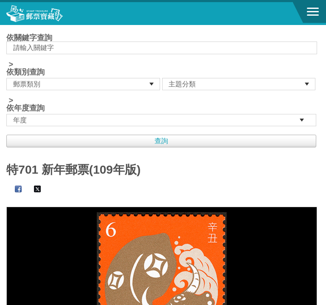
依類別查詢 (25, 72)
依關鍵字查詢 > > (162, 80)
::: (9, 28)
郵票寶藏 (53, 13)
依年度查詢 (25, 108)
